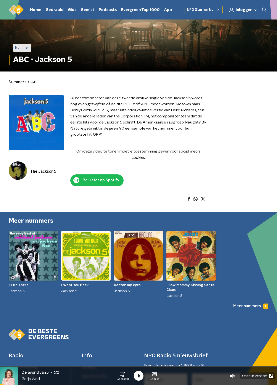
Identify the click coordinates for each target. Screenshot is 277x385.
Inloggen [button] (243, 10)
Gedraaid (55, 10)
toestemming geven (151, 151)
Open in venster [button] (257, 376)
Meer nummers (250, 306)
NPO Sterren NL (203, 10)
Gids (72, 10)
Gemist (87, 10)
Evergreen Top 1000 (140, 10)
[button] (123, 376)
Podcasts (108, 10)
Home (35, 10)
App (168, 10)
